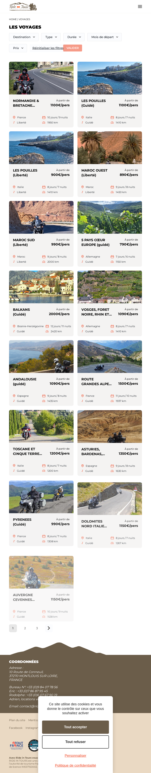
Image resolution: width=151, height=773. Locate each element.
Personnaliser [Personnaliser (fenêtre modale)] (75, 756)
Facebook (15, 728)
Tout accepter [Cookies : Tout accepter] (75, 727)
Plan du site (17, 720)
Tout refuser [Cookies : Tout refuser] (75, 742)
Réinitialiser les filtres (47, 48)
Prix (16, 48)
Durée (71, 37)
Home (13, 19)
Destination (21, 37)
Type (48, 37)
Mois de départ (102, 37)
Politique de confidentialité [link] (75, 765)
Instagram (33, 728)
